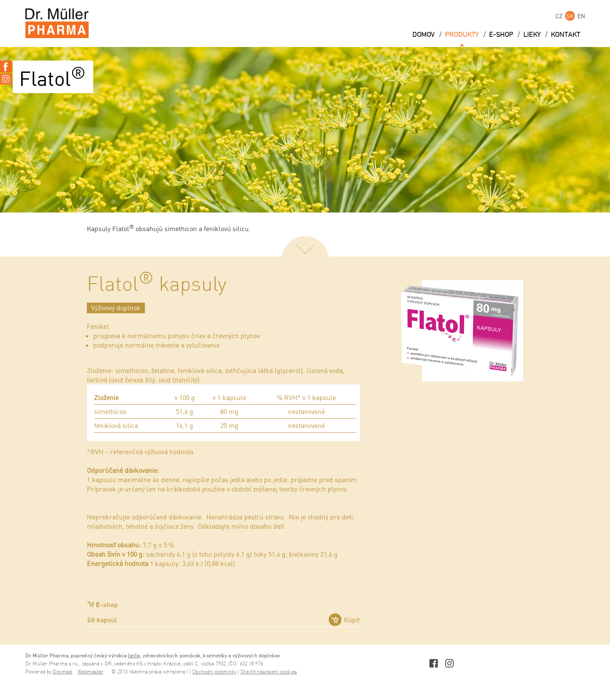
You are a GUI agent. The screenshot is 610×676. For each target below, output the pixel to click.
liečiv (134, 655)
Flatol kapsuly (157, 284)
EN (581, 15)
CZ (559, 15)
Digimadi (62, 672)
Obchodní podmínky (214, 672)
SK (570, 15)
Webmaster (90, 672)
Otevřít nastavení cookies (269, 672)
